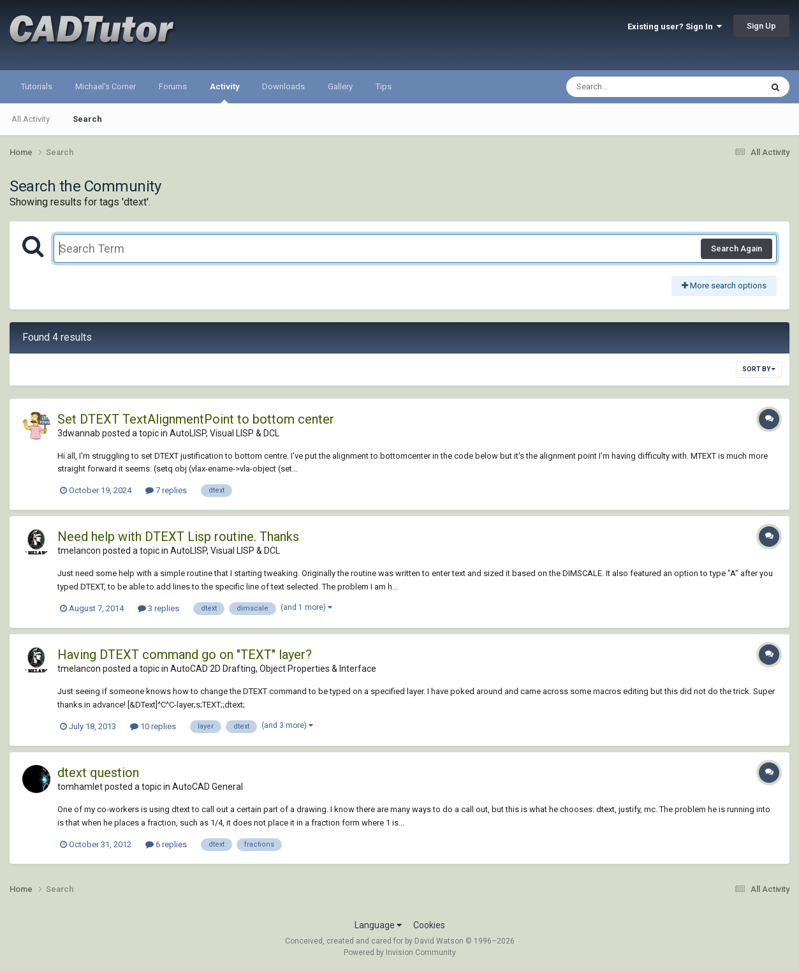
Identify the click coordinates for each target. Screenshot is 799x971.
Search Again (736, 248)
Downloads (283, 86)
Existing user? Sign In (674, 26)
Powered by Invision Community (400, 952)
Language (378, 925)
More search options (724, 285)
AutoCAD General (207, 787)
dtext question (98, 772)
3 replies (158, 608)
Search (87, 119)
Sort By (758, 369)
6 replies (166, 844)
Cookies (429, 925)
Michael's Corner (105, 86)
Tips (384, 86)
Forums (173, 86)
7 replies (166, 490)
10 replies (153, 726)
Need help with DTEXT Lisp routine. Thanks (178, 536)
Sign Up (761, 26)
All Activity (30, 119)
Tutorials (36, 86)
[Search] (631, 87)
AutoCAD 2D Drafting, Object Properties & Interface (273, 668)
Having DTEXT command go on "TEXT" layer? (184, 654)
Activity (224, 92)
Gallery (340, 86)
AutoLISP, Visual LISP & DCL (224, 433)
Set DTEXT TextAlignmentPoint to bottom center (195, 419)
